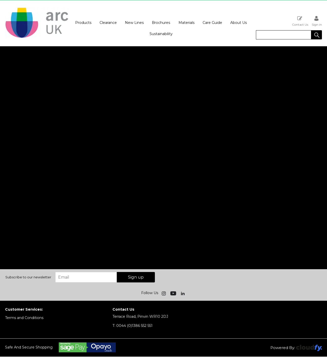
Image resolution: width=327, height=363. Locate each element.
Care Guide (212, 22)
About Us (238, 22)
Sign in (317, 21)
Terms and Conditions (24, 317)
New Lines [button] (134, 22)
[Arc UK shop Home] (37, 37)
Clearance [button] (108, 22)
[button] (316, 34)
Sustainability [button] (161, 34)
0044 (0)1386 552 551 (132, 325)
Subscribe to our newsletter (28, 277)
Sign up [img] (136, 277)
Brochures (161, 22)
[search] (283, 34)
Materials (186, 22)
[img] (164, 293)
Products (83, 22)
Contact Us (300, 21)
